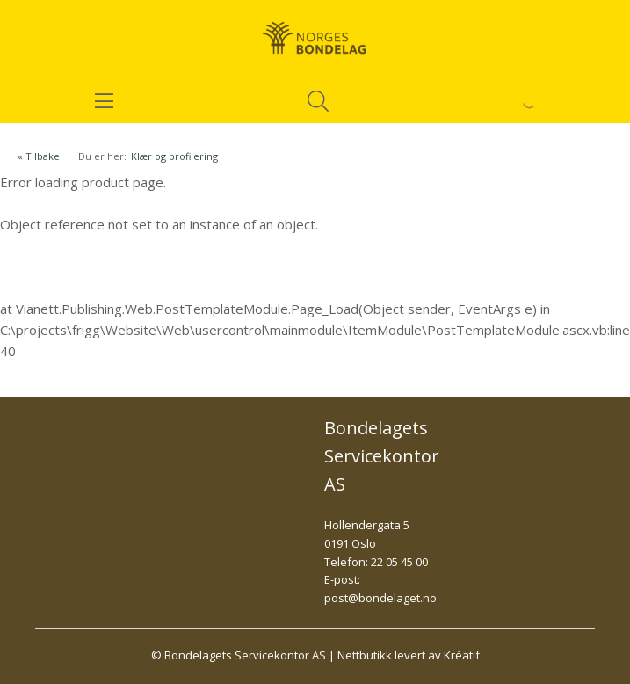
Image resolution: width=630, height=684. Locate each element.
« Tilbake (39, 156)
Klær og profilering (174, 156)
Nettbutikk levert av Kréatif (408, 655)
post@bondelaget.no (380, 598)
